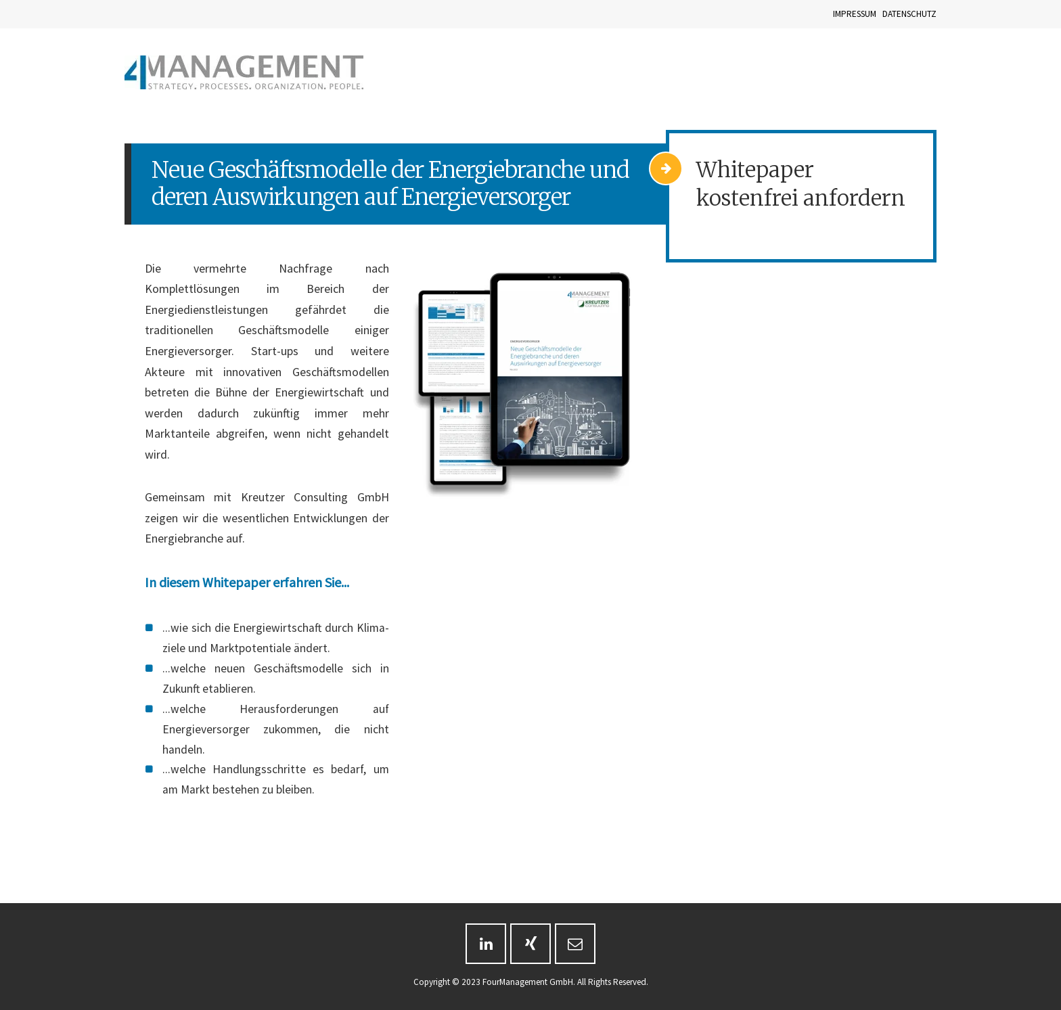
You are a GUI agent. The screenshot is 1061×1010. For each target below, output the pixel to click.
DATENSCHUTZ (909, 14)
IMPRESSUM (854, 14)
